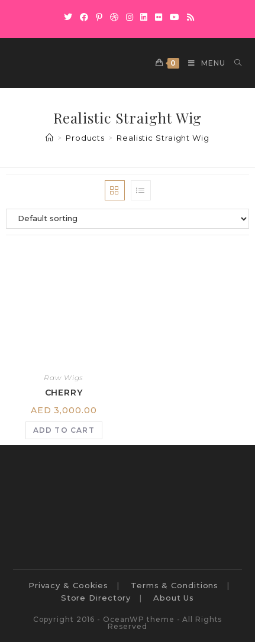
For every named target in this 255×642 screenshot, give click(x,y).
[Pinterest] (99, 17)
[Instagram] (129, 17)
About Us (173, 597)
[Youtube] (174, 17)
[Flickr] (158, 17)
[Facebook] (84, 17)
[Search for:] (233, 63)
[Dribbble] (114, 17)
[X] (68, 17)
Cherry (64, 392)
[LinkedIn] (144, 17)
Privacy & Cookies (68, 585)
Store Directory (96, 597)
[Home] (50, 137)
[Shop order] (127, 219)
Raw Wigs (63, 377)
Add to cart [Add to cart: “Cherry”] (64, 430)
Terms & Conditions (174, 585)
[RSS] (189, 17)
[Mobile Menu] (202, 63)
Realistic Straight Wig (163, 137)
